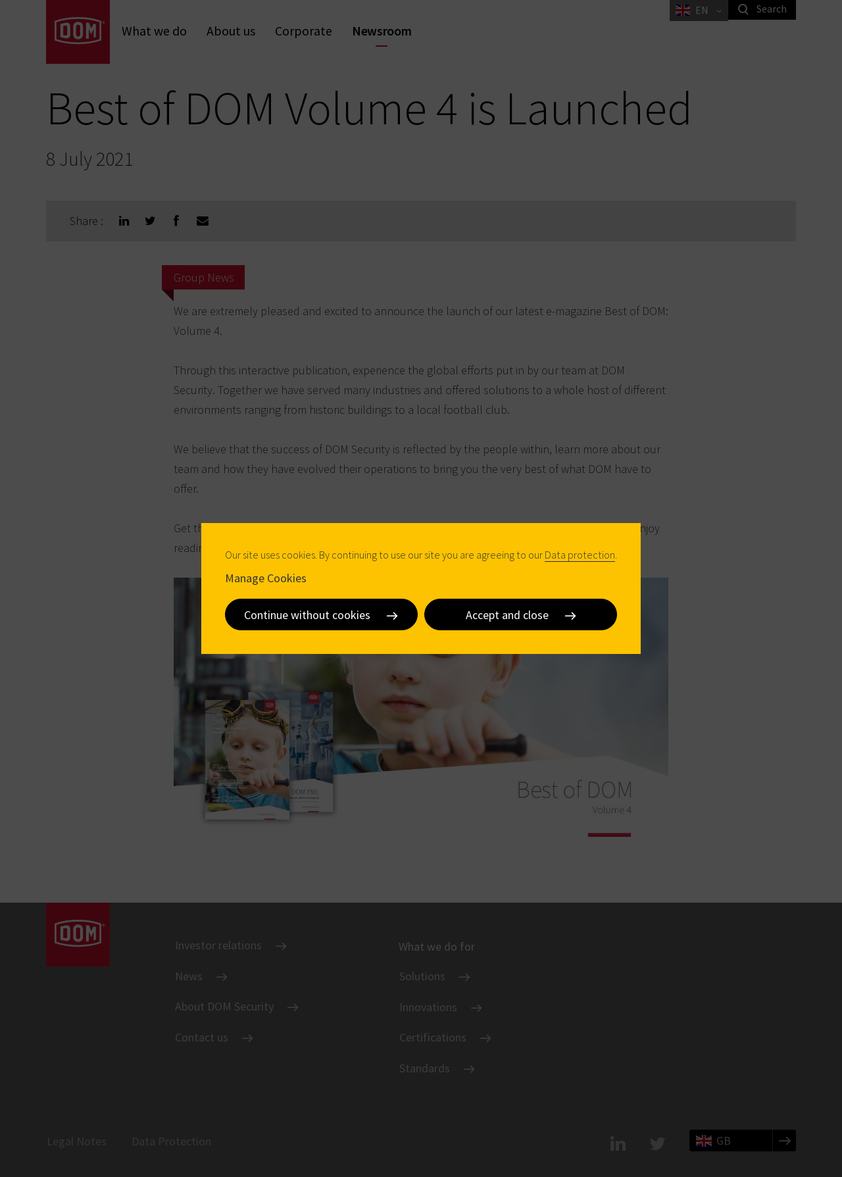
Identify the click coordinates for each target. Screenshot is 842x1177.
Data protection (580, 554)
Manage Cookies (266, 578)
